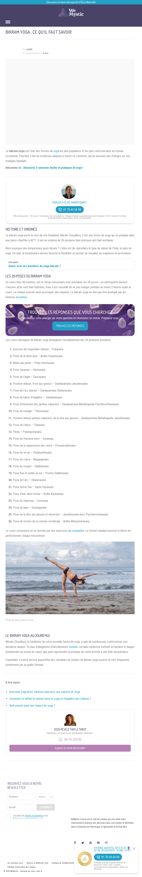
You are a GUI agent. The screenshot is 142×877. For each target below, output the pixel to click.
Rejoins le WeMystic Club (37, 863)
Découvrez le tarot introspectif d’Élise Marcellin (71, 2)
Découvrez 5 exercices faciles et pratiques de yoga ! (53, 167)
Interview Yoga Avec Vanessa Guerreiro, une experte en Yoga (44, 692)
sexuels (73, 647)
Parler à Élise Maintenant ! (69, 202)
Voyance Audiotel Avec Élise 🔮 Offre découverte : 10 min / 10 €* (112, 849)
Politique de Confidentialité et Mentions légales (71, 863)
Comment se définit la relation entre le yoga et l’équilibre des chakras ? (50, 698)
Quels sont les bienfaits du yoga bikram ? (35, 266)
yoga (56, 151)
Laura (29, 49)
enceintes (21, 297)
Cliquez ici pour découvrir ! (70, 748)
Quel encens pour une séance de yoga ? (32, 705)
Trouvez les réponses (70, 326)
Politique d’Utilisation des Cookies (21, 867)
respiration (78, 530)
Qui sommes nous (15, 863)
